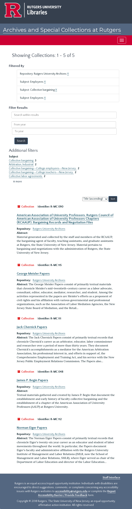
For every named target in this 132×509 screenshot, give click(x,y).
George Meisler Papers (33, 273)
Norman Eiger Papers (32, 427)
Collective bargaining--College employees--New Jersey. (43, 168)
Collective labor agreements (26, 176)
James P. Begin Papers (32, 380)
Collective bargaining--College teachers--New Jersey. (41, 172)
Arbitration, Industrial (21, 164)
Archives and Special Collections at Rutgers (62, 30)
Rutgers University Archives (49, 228)
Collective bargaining (21, 160)
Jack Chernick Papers (32, 327)
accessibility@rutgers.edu (71, 491)
